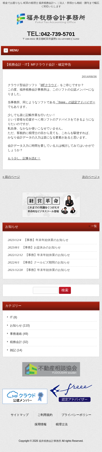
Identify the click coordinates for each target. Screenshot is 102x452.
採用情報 (41, 424)
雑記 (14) (16, 350)
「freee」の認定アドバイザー (75, 102)
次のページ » (91, 177)
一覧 (94, 226)
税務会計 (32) (19, 342)
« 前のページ (11, 177)
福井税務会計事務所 (50, 441)
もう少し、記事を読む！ (24, 158)
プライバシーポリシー (76, 415)
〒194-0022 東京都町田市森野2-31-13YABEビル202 (51, 38)
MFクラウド (49, 85)
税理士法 (62, 424)
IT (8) (13, 317)
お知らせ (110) (20, 325)
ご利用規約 (45, 415)
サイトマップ (20, 415)
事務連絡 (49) (19, 334)
